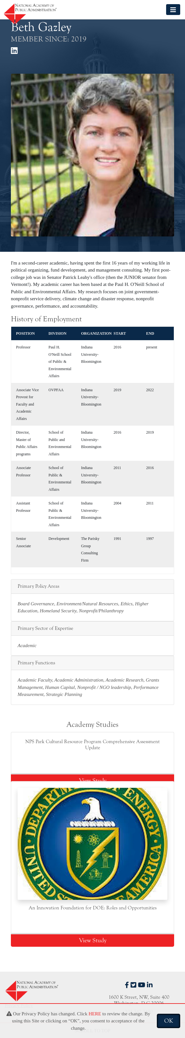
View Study (92, 780)
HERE (95, 1013)
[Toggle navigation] (173, 9)
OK (168, 1020)
